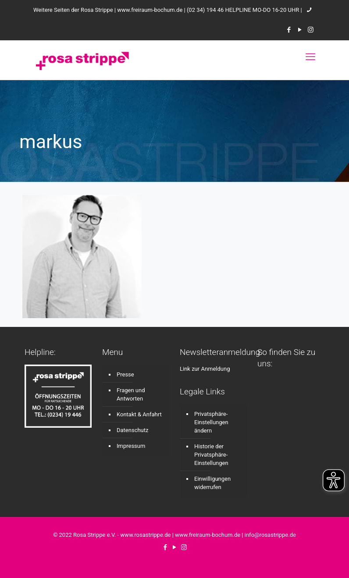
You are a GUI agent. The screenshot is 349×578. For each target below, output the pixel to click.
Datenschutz (132, 430)
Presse (125, 374)
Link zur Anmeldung (205, 368)
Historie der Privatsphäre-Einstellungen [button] (211, 454)
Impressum (131, 446)
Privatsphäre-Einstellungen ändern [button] (211, 422)
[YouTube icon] (299, 30)
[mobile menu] (310, 57)
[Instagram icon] (310, 30)
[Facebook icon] (288, 30)
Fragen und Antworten (131, 394)
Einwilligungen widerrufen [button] (212, 482)
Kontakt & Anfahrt (139, 414)
